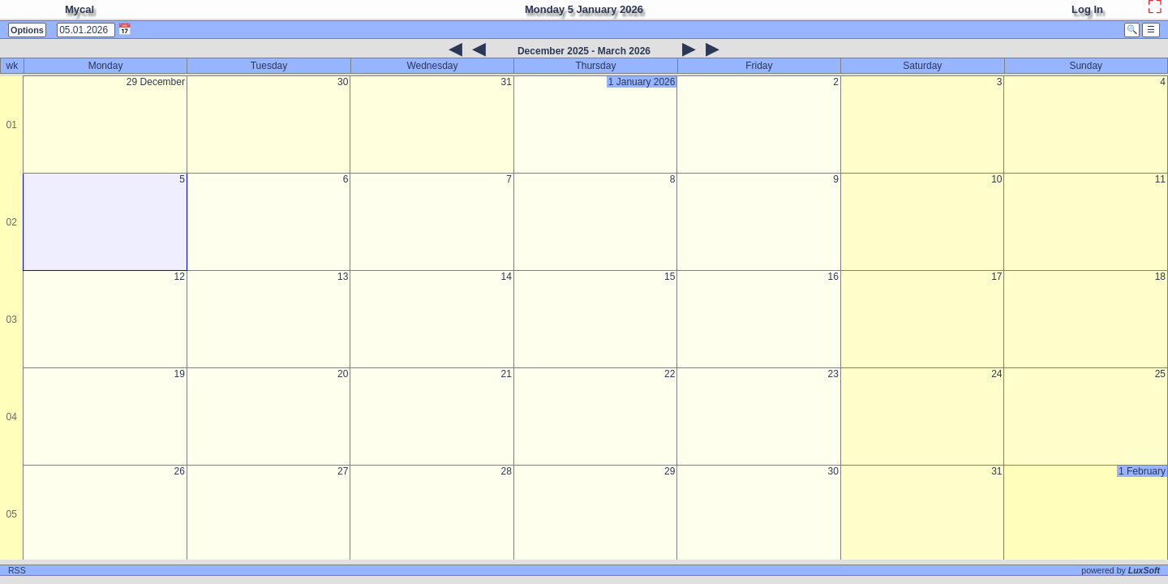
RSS (17, 570)
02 (11, 222)
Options (27, 30)
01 (11, 125)
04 (11, 417)
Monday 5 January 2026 (584, 9)
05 (11, 514)
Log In (1087, 9)
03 (11, 319)
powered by (1120, 570)
